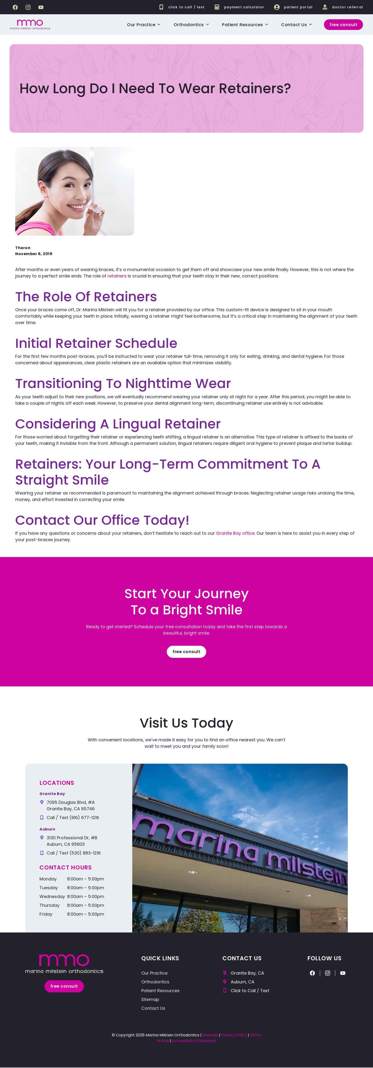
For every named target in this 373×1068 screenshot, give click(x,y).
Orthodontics (191, 24)
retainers (117, 276)
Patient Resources (245, 24)
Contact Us (153, 1009)
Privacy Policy (234, 1035)
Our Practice (144, 24)
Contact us (296, 24)
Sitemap (150, 1000)
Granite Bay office (235, 533)
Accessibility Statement (194, 1041)
